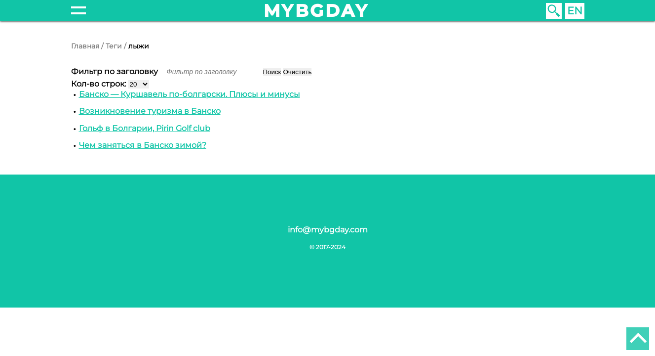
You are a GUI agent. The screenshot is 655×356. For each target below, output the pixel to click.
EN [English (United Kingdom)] (574, 10)
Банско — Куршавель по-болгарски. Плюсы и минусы (189, 94)
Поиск (272, 72)
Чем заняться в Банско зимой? (142, 145)
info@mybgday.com (328, 229)
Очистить (297, 72)
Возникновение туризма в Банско (150, 111)
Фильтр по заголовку (115, 71)
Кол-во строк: (99, 84)
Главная (85, 46)
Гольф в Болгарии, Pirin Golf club (144, 128)
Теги (114, 46)
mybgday (316, 10)
